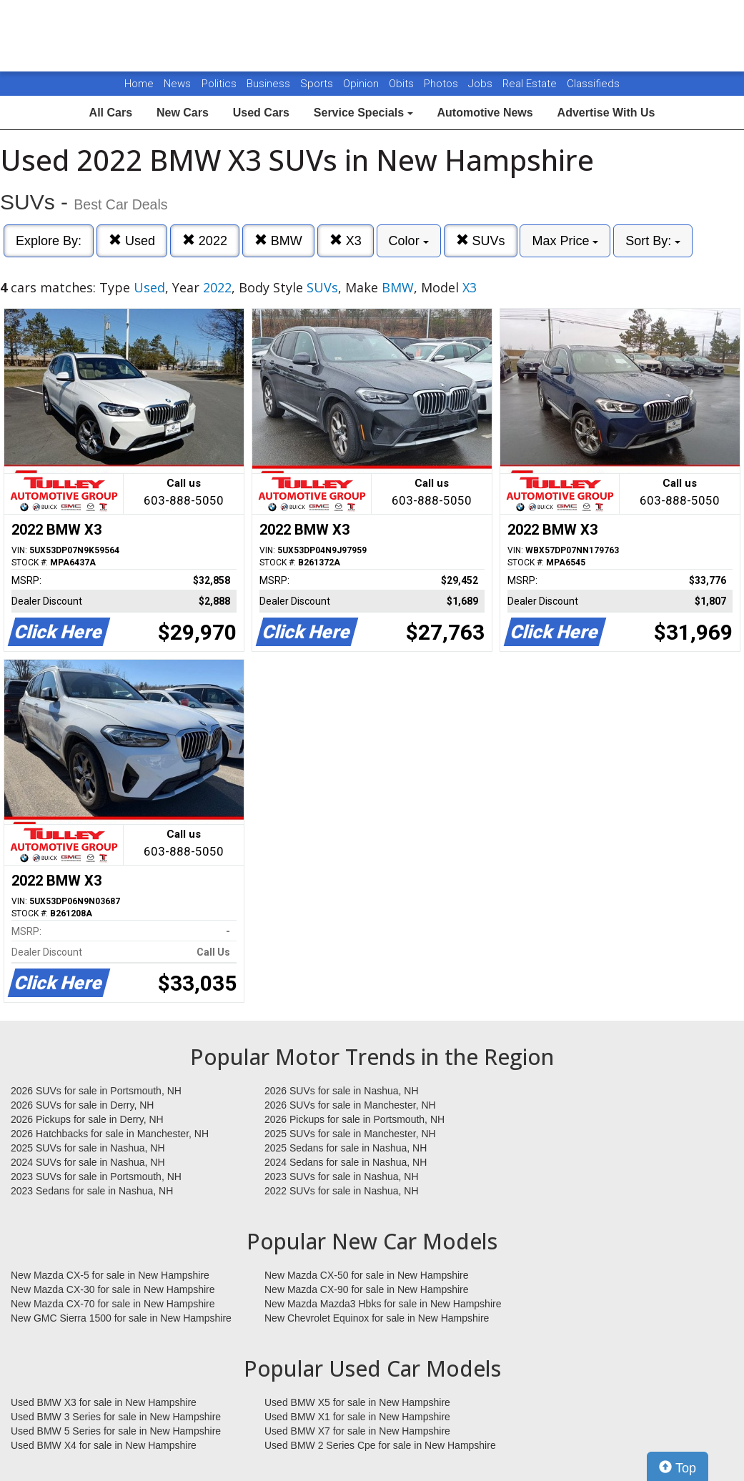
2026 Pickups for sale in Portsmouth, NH (354, 1119)
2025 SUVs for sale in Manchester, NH (350, 1133)
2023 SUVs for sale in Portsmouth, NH (96, 1176)
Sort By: (652, 241)
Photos (442, 83)
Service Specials (363, 113)
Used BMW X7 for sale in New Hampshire (357, 1431)
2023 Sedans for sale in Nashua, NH (92, 1191)
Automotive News (484, 113)
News (177, 83)
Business (270, 83)
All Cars (110, 113)
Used (132, 240)
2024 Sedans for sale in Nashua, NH (345, 1162)
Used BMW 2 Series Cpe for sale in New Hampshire (380, 1445)
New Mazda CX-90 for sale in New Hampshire (366, 1289)
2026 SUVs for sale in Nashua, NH (341, 1090)
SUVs (480, 240)
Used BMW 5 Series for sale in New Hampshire (116, 1431)
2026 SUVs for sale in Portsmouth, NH (96, 1090)
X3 (345, 240)
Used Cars (261, 113)
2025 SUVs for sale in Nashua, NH (88, 1148)
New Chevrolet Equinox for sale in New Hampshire (376, 1318)
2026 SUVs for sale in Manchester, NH (350, 1105)
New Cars (183, 113)
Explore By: (48, 241)
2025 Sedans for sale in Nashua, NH (345, 1148)
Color (409, 241)
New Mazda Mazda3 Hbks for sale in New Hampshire (382, 1303)
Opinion (362, 83)
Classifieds (593, 83)
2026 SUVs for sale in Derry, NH (82, 1105)
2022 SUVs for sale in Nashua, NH (341, 1191)
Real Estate (531, 83)
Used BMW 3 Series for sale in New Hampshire (116, 1416)
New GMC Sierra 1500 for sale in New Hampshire (121, 1318)
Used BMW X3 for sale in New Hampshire (104, 1402)
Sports (318, 83)
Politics (219, 83)
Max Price (565, 241)
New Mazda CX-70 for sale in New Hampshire (113, 1303)
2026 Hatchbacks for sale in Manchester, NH (110, 1133)
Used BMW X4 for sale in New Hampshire (104, 1445)
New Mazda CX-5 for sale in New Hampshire (110, 1275)
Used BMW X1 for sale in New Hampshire (357, 1416)
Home (139, 83)
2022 (204, 240)
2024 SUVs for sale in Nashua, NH (88, 1162)
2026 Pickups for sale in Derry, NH (87, 1119)
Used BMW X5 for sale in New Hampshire (357, 1402)
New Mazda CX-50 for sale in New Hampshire (366, 1275)
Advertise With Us (606, 113)
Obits (403, 83)
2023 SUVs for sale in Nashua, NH (341, 1176)
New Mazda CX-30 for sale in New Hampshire (113, 1289)
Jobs (481, 83)
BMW (278, 240)
